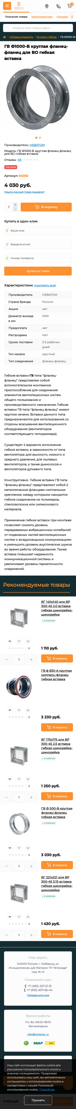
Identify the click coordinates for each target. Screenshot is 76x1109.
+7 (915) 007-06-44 (39, 990)
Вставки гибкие (47, 36)
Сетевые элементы (21, 36)
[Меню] (7, 6)
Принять (38, 1100)
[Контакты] (58, 6)
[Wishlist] (19, 641)
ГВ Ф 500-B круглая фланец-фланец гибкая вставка (56, 813)
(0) (19, 159)
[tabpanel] (38, 97)
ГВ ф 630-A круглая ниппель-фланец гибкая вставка (56, 675)
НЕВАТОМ (37, 145)
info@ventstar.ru (38, 1034)
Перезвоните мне (38, 995)
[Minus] (15, 209)
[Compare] (28, 641)
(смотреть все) (45, 285)
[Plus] (15, 205)
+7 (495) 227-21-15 (39, 986)
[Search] (7, 28)
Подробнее (47, 1089)
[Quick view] (10, 641)
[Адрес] (46, 6)
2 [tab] (40, 138)
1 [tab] (36, 138)
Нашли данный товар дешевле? (24, 191)
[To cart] (57, 658)
